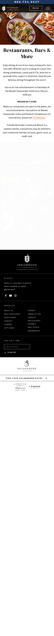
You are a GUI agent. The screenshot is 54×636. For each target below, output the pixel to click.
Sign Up (10, 350)
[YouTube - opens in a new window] (10, 293)
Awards (32, 322)
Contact (8, 319)
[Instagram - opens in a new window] (15, 293)
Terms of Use (34, 312)
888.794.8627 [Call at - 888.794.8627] (27, 2)
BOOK (36, 8)
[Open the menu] (48, 8)
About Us (8, 308)
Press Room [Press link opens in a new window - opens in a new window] (10, 315)
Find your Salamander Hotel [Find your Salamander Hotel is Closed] (27, 375)
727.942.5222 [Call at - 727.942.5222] (39, 117)
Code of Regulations (34, 316)
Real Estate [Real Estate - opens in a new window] (33, 325)
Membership (34, 328)
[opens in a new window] (20, 384)
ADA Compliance (12, 312)
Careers (8, 322)
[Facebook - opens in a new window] (6, 293)
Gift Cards (9, 326)
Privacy (32, 308)
